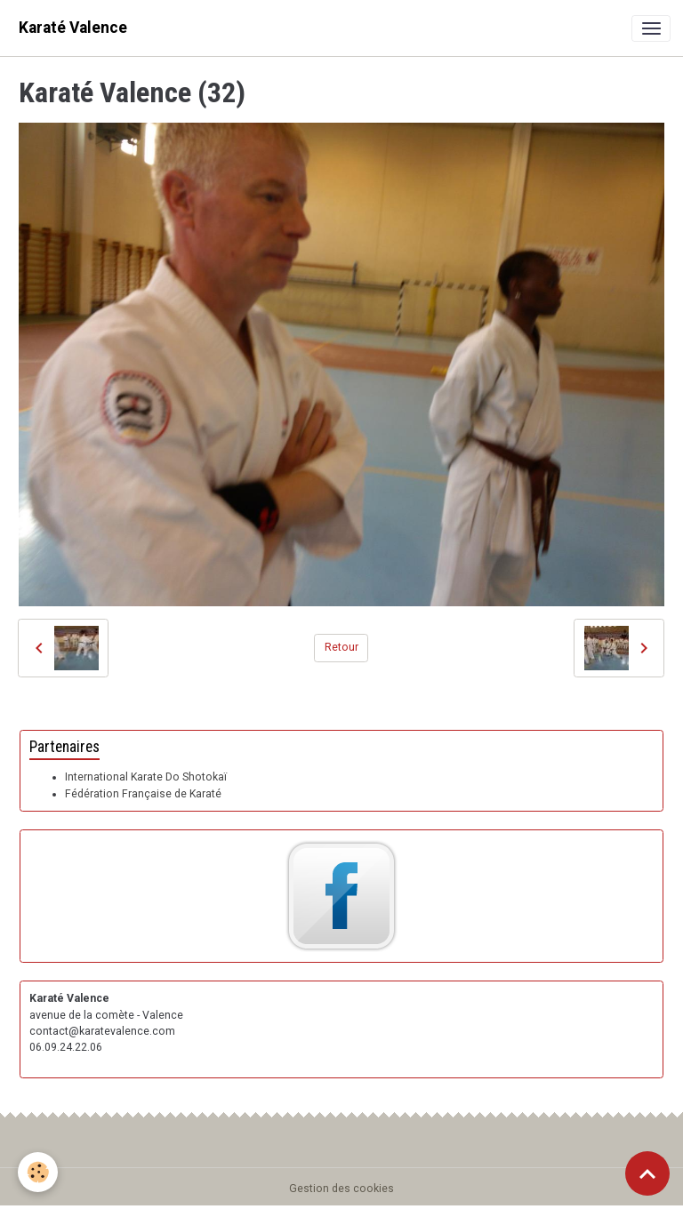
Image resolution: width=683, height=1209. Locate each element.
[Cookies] (38, 1172)
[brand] (72, 28)
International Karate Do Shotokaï (146, 777)
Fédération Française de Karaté (143, 794)
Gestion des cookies (341, 1188)
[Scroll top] (647, 1173)
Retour (341, 647)
